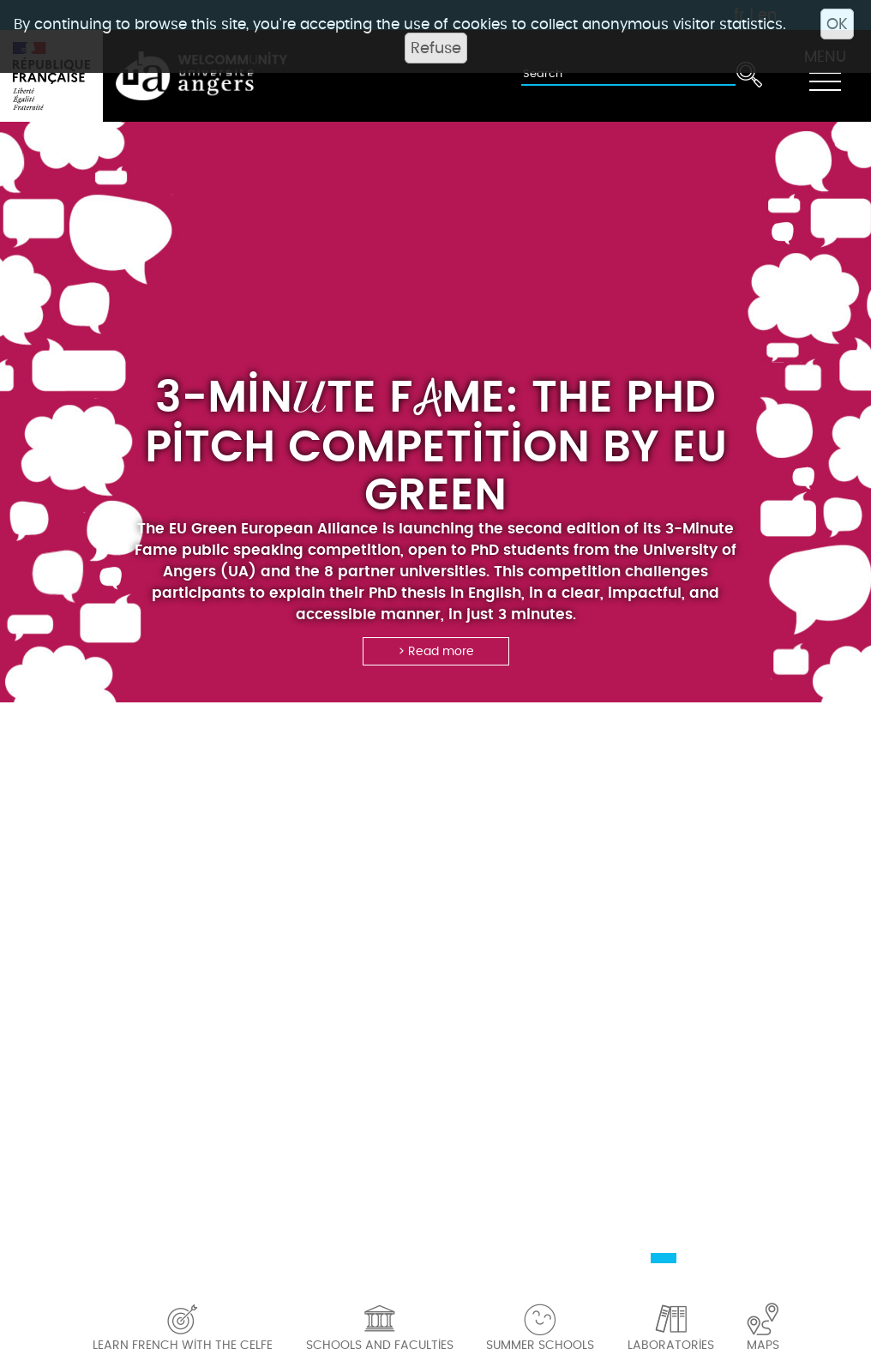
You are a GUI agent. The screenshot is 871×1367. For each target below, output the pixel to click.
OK (837, 24)
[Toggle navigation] (824, 76)
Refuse (436, 48)
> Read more (436, 651)
